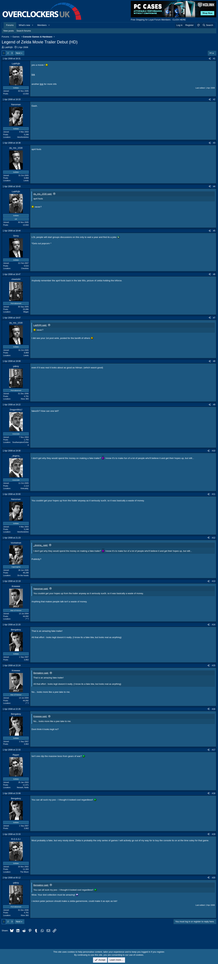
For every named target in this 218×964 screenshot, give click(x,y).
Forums (10, 25)
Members (41, 25)
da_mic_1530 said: (42, 194)
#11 (213, 494)
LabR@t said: (40, 325)
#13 (213, 581)
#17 (213, 750)
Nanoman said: (40, 588)
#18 (213, 793)
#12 (213, 538)
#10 (213, 451)
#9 (214, 404)
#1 (214, 58)
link (33, 74)
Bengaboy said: (41, 673)
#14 (213, 624)
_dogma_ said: (40, 545)
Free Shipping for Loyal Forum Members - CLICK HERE (158, 19)
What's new (24, 25)
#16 (213, 709)
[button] (32, 25)
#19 (213, 834)
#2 (214, 99)
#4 (214, 186)
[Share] (209, 59)
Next (18, 53)
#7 (214, 318)
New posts (8, 30)
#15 (213, 665)
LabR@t (9, 47)
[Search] (207, 25)
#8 (214, 361)
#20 (213, 877)
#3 (214, 143)
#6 (214, 274)
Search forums (24, 30)
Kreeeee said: (40, 716)
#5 (214, 231)
